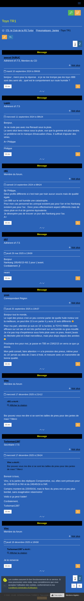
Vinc (6, 380)
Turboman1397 (12, 441)
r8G (6, 171)
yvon (6, 295)
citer (7, 86)
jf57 (6, 239)
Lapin (7, 103)
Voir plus (75, 65)
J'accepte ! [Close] (57, 595)
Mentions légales (72, 595)
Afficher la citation (18, 405)
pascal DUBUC (12, 57)
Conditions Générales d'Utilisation (22, 588)
